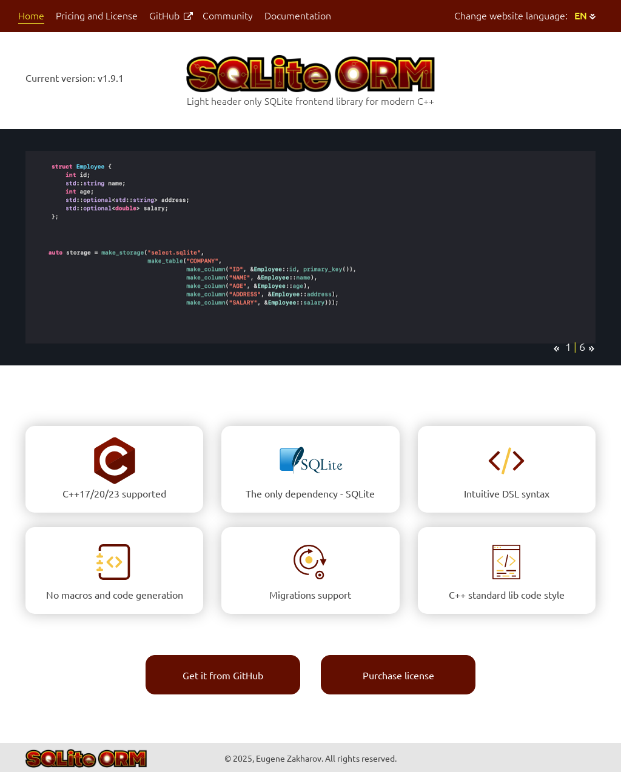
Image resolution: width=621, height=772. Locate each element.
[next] (591, 348)
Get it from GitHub (223, 675)
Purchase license (398, 675)
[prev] (556, 348)
